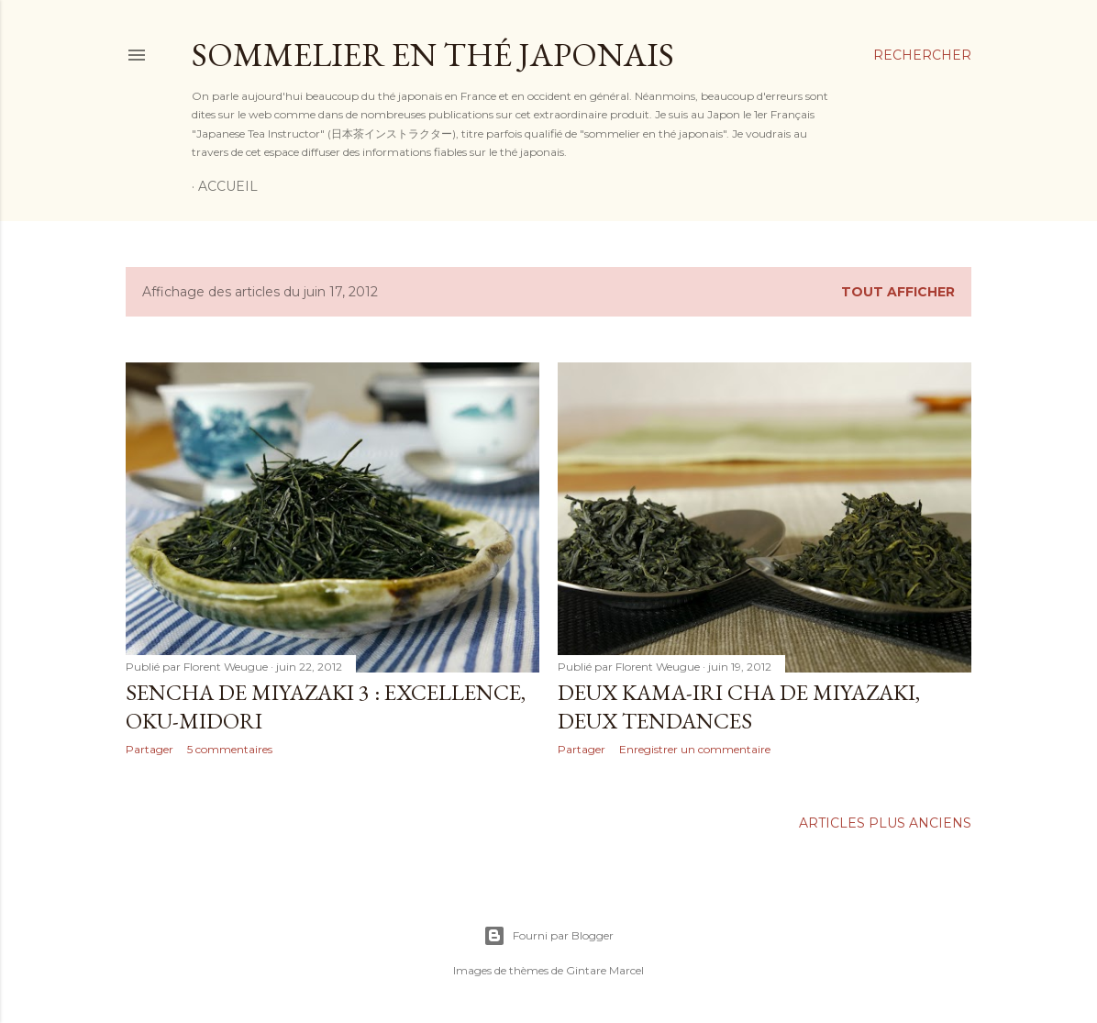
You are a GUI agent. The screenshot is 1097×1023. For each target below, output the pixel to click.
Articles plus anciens (885, 823)
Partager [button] (149, 749)
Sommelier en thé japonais (433, 54)
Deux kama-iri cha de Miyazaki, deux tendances (739, 706)
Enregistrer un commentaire (694, 749)
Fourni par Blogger (548, 936)
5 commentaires (229, 749)
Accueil (228, 186)
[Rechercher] (922, 55)
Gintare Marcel (605, 970)
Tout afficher (898, 292)
